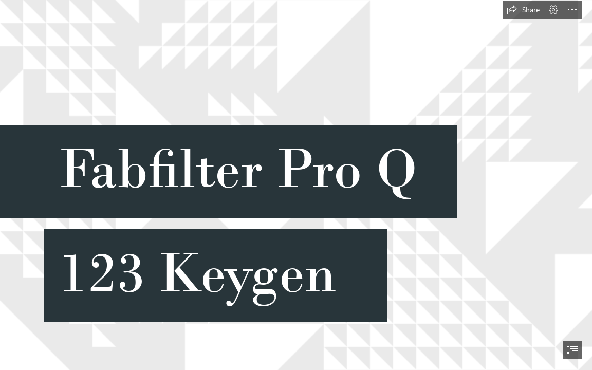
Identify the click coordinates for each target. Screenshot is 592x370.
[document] (296, 185)
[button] (523, 10)
